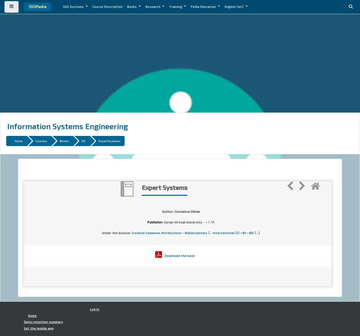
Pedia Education (204, 7)
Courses (41, 141)
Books (132, 7)
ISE (84, 141)
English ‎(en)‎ (234, 7)
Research (153, 7)
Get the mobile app (39, 328)
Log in (94, 309)
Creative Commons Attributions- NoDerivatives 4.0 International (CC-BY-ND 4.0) (196, 233)
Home (19, 141)
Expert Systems (109, 141)
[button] (351, 7)
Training (176, 7)
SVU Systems (73, 7)
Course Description (107, 7)
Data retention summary (43, 322)
